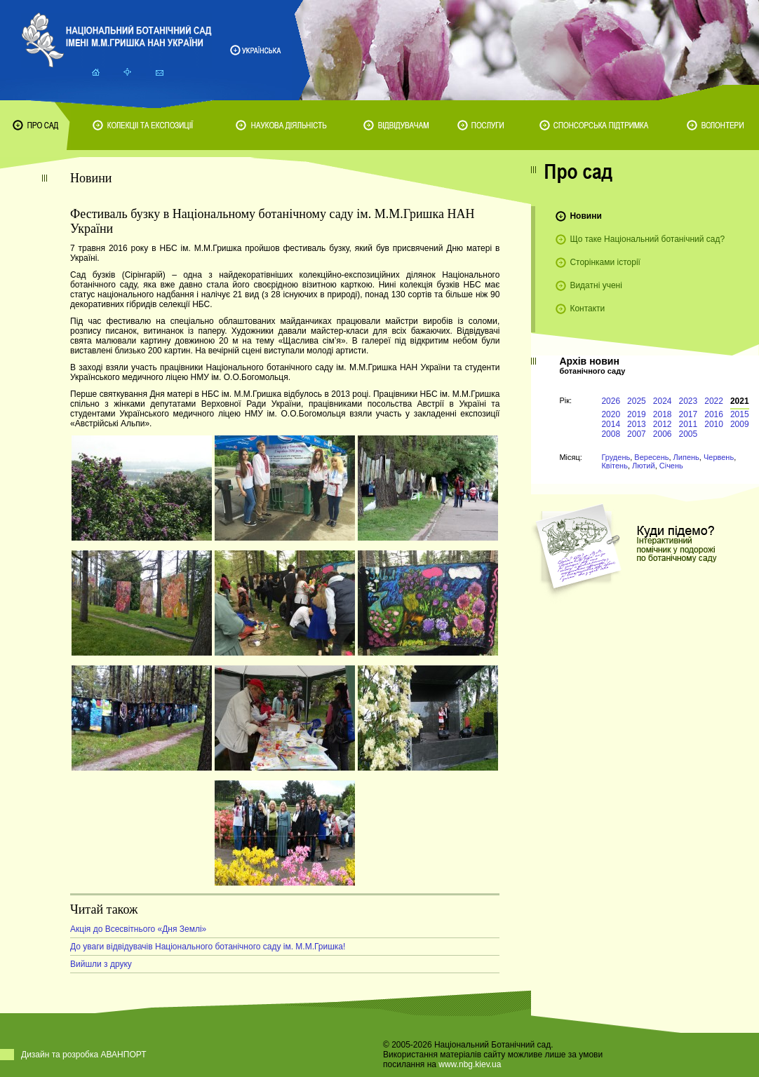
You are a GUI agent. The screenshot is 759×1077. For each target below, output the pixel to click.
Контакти (587, 308)
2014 (610, 424)
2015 (739, 414)
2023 (688, 401)
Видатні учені (596, 285)
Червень (719, 457)
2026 (610, 401)
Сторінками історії (605, 262)
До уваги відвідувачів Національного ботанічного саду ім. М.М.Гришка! (207, 946)
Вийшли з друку (101, 964)
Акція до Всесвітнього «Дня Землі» (138, 929)
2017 (688, 414)
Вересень (651, 457)
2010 (713, 424)
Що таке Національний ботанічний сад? (647, 239)
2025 (636, 401)
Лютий (643, 465)
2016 (713, 414)
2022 (713, 401)
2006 (662, 434)
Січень (671, 465)
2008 (610, 434)
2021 (739, 401)
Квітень (614, 465)
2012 (662, 424)
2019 (636, 414)
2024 (662, 401)
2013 (636, 424)
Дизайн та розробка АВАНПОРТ (84, 1054)
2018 (662, 414)
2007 (636, 434)
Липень (686, 457)
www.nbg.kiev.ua (469, 1064)
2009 (739, 424)
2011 (688, 424)
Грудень (615, 457)
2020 (610, 414)
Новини (585, 216)
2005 (688, 434)
